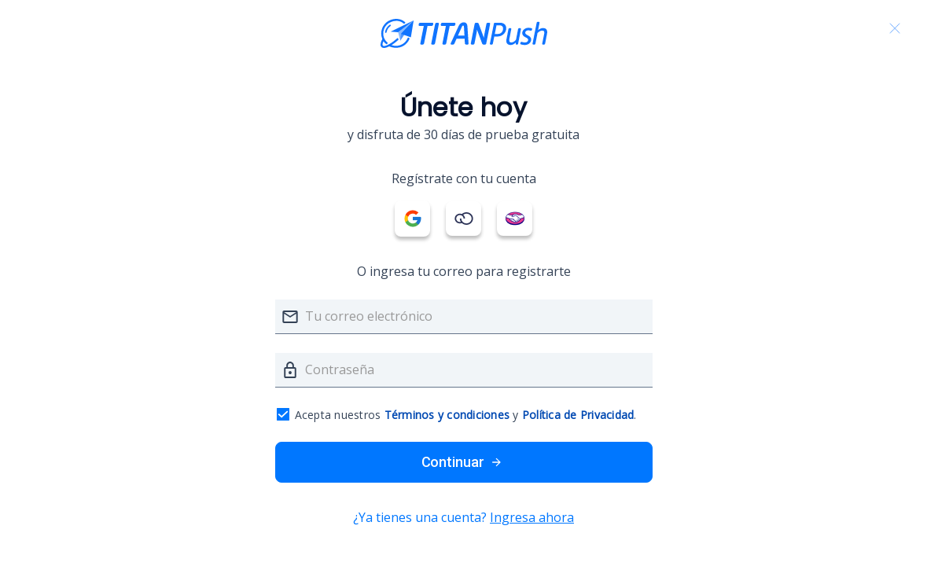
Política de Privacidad (578, 414)
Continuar (463, 462)
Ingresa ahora (532, 517)
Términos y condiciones (447, 414)
